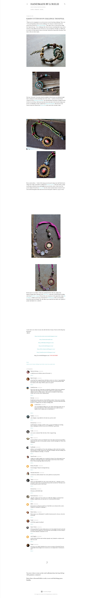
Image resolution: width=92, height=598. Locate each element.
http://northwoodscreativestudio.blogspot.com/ (46, 336)
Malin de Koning (34, 371)
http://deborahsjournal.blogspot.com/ (46, 349)
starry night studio (51, 364)
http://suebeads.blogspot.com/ (46, 345)
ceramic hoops (32, 364)
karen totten (42, 364)
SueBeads (33, 447)
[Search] (65, 3)
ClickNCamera (34, 387)
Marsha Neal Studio (50, 103)
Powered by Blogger (46, 591)
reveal (46, 364)
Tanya (32, 479)
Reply (32, 375)
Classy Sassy (46, 294)
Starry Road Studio (41, 25)
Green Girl (41, 187)
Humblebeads (51, 297)
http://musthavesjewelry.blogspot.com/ (46, 352)
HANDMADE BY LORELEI (45, 4)
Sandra (32, 415)
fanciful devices (34, 495)
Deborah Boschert (35, 472)
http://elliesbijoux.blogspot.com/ (46, 342)
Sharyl (32, 544)
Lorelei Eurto (38, 404)
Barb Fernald (34, 378)
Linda (32, 430)
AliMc (32, 503)
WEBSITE (37, 9)
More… (42, 9)
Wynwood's (43, 105)
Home (32, 9)
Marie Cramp (34, 512)
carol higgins (33, 536)
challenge (37, 364)
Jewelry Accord (50, 184)
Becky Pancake (34, 465)
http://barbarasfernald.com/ (46, 339)
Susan (32, 520)
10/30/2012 (41, 371)
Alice (32, 437)
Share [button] (27, 362)
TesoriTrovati (33, 456)
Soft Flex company (35, 296)
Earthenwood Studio (38, 100)
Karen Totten (34, 527)
